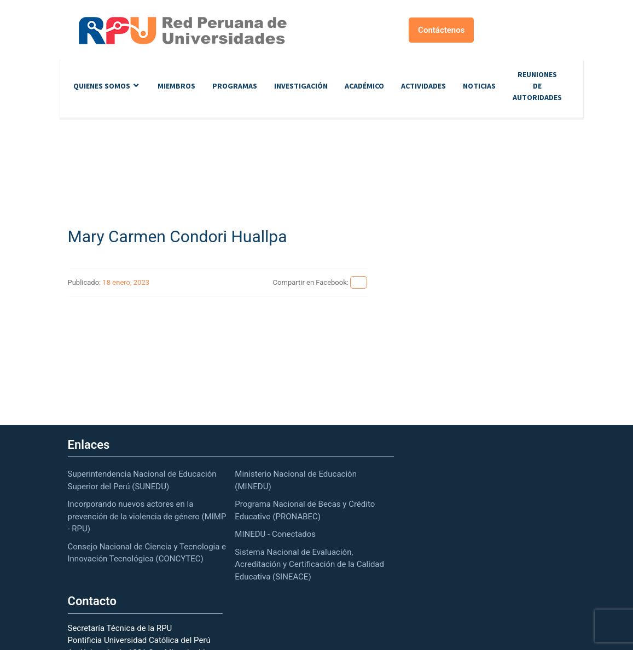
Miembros (176, 86)
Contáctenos (441, 30)
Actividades (423, 86)
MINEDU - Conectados (275, 534)
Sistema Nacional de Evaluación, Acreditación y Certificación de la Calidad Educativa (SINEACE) (309, 564)
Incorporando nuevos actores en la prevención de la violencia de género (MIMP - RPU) (147, 516)
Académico (364, 86)
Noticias (479, 86)
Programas (234, 86)
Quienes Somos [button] (101, 86)
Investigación (301, 86)
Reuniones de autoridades (537, 85)
